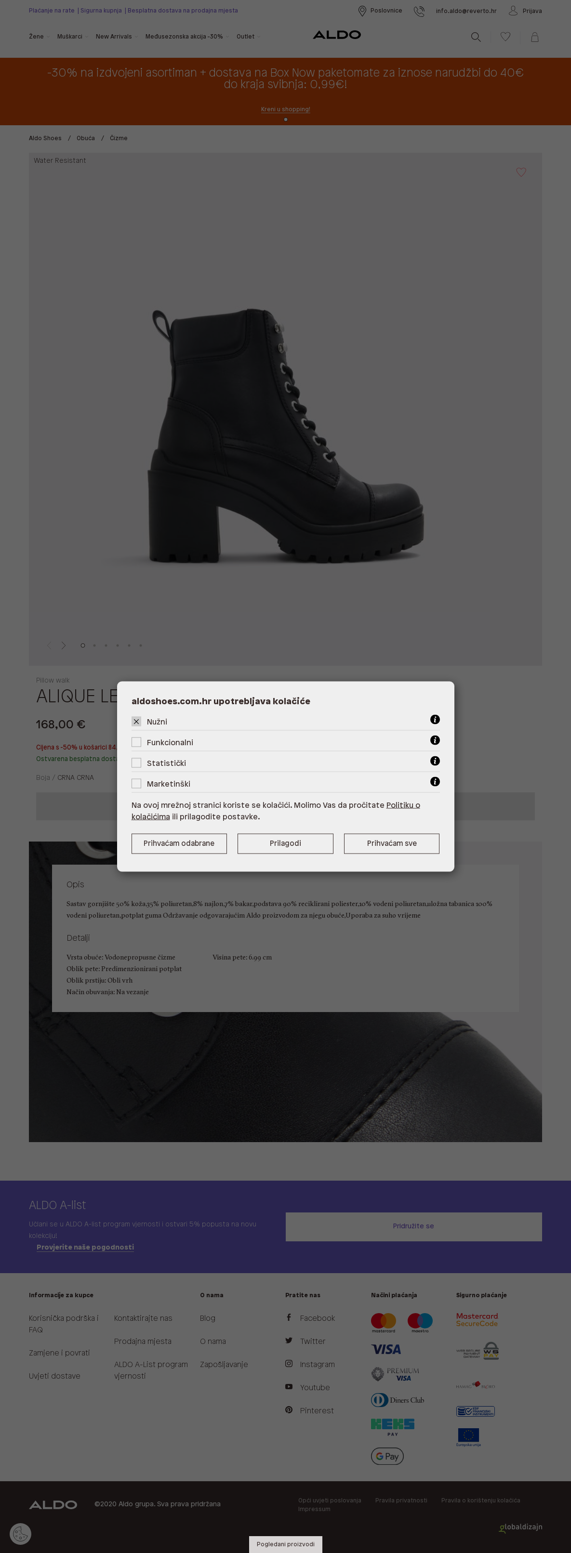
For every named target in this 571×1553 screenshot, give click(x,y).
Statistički (166, 764)
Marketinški (168, 784)
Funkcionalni (170, 743)
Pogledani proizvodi (286, 1544)
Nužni (157, 722)
